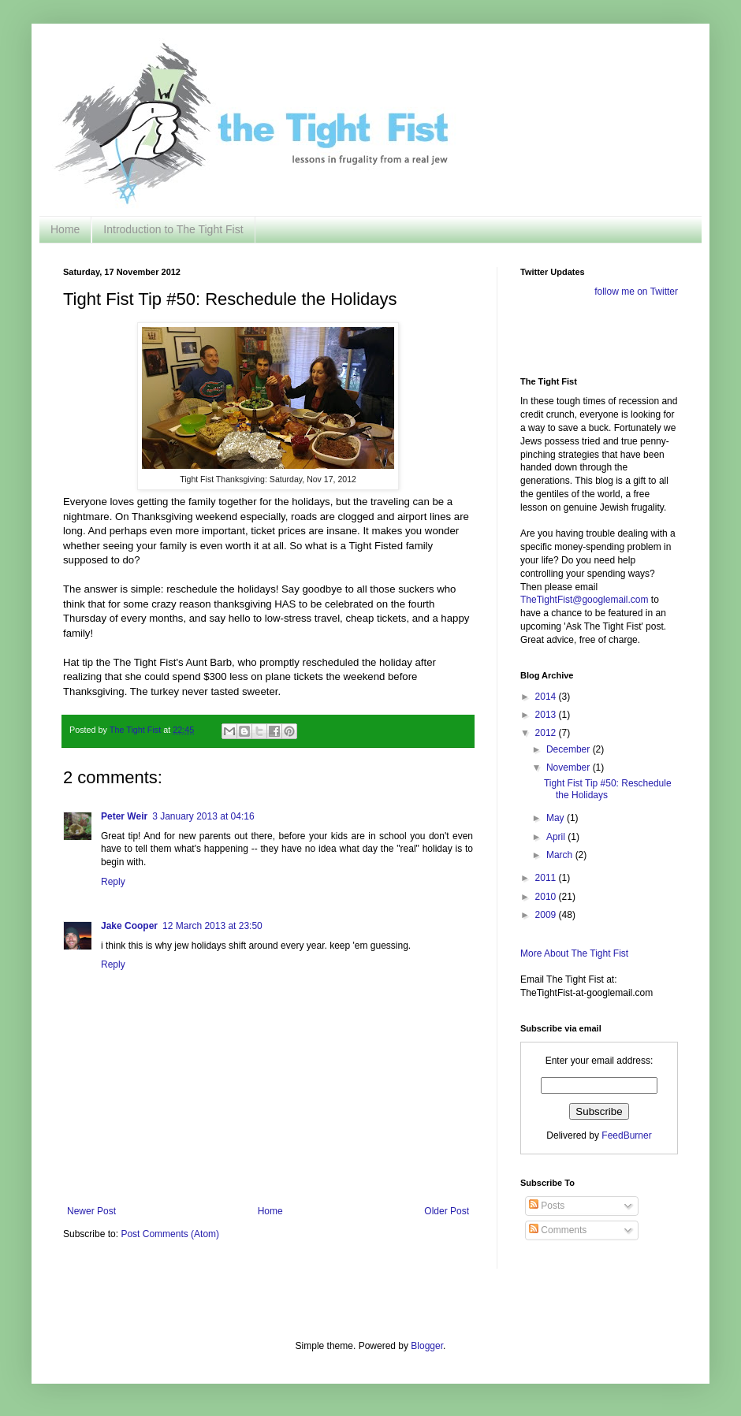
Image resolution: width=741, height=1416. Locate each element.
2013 (547, 714)
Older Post (446, 1211)
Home (65, 229)
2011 (547, 877)
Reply (113, 881)
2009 (547, 914)
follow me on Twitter (636, 291)
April (557, 836)
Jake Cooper (129, 925)
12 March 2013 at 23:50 (212, 925)
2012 (547, 732)
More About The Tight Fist (574, 953)
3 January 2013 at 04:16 (203, 816)
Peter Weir (124, 816)
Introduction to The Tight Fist (173, 229)
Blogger (427, 1345)
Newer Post (91, 1211)
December (569, 749)
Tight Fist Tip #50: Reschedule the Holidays (608, 789)
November (569, 767)
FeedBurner (626, 1135)
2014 (547, 696)
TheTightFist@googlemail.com (584, 599)
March (560, 854)
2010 (547, 896)
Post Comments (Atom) (170, 1233)
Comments (557, 1230)
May (556, 817)
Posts (546, 1205)
